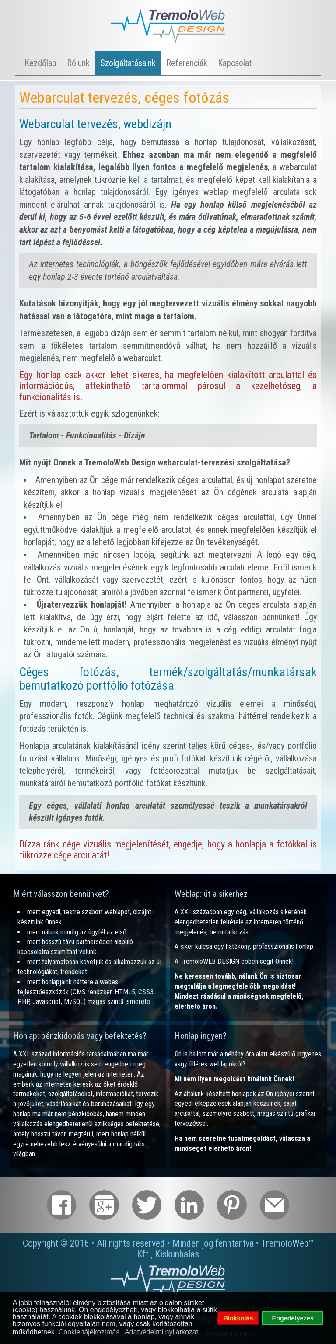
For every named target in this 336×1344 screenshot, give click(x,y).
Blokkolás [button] (238, 1318)
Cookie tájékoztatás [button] (89, 1332)
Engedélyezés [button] (293, 1318)
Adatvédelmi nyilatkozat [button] (161, 1332)
